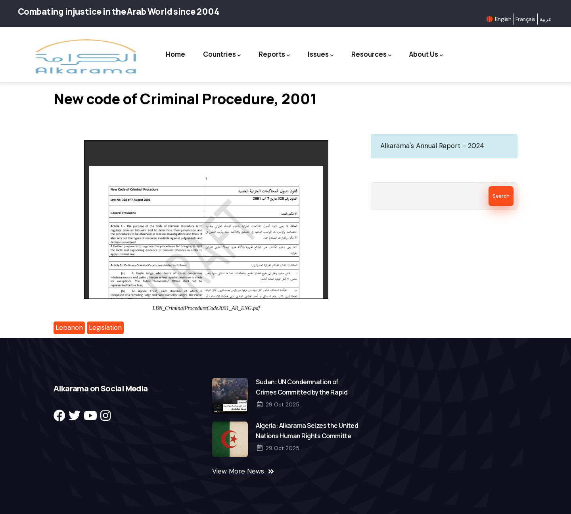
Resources (371, 55)
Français (525, 19)
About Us (426, 55)
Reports (274, 55)
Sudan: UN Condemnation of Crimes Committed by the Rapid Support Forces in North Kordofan (304, 392)
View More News (238, 471)
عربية (545, 19)
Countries (222, 55)
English (503, 19)
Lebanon (69, 327)
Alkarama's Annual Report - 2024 (432, 145)
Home (175, 54)
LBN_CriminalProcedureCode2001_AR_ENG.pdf (206, 308)
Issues (320, 55)
